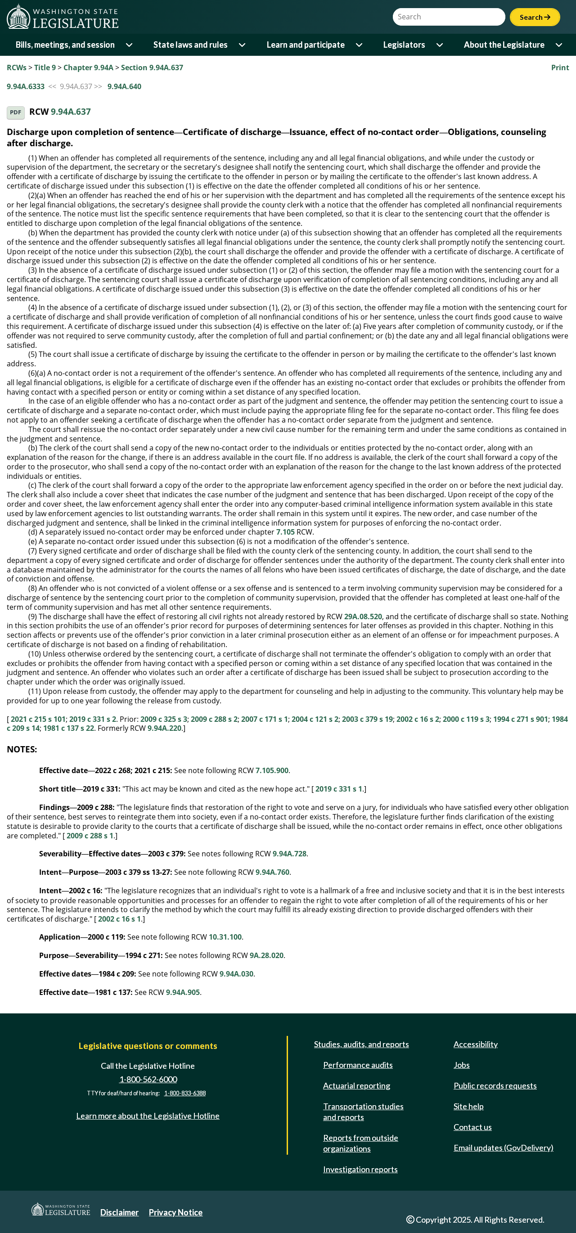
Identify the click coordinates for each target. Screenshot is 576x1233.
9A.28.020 (267, 955)
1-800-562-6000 (148, 1079)
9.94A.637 (71, 111)
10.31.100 (225, 937)
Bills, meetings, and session (65, 45)
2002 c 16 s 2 (417, 719)
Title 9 (45, 67)
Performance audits (358, 1065)
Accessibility (476, 1044)
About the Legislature (504, 45)
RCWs (17, 67)
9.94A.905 (183, 992)
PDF (15, 112)
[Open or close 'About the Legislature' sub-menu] (559, 45)
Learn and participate (306, 45)
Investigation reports (360, 1169)
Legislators (404, 45)
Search (535, 17)
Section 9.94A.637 (152, 67)
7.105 (285, 532)
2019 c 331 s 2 (92, 719)
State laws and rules (190, 45)
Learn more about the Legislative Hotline (148, 1115)
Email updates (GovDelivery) (504, 1147)
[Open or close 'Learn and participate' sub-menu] (359, 45)
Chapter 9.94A (88, 67)
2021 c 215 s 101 (38, 719)
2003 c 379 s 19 (367, 719)
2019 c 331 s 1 (338, 789)
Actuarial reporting (356, 1085)
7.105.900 (272, 770)
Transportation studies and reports (363, 1111)
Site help (469, 1106)
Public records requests (495, 1085)
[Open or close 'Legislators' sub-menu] (440, 45)
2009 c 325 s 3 (163, 719)
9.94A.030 (236, 974)
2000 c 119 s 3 (466, 719)
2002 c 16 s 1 (119, 919)
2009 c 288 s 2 (214, 719)
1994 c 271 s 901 (520, 719)
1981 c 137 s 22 (68, 728)
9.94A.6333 (26, 86)
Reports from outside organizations (360, 1143)
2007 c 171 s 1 (264, 719)
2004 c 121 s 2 (315, 719)
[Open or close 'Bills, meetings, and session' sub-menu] (129, 45)
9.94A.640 (124, 86)
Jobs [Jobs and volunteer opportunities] (462, 1065)
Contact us (473, 1127)
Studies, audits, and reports (361, 1044)
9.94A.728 (289, 854)
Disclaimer (119, 1212)
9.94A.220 (164, 728)
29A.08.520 (363, 616)
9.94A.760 (272, 872)
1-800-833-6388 (185, 1093)
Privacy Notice (175, 1212)
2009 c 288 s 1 (90, 836)
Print (560, 67)
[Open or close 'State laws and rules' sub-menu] (242, 45)
